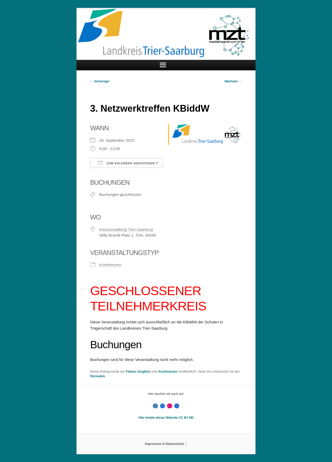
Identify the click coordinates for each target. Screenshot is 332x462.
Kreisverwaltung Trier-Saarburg (126, 229)
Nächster (233, 81)
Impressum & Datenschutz (164, 444)
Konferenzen (110, 264)
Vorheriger (99, 81)
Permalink (97, 376)
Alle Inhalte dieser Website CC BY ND (166, 418)
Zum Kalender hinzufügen (126, 163)
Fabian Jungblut (138, 371)
